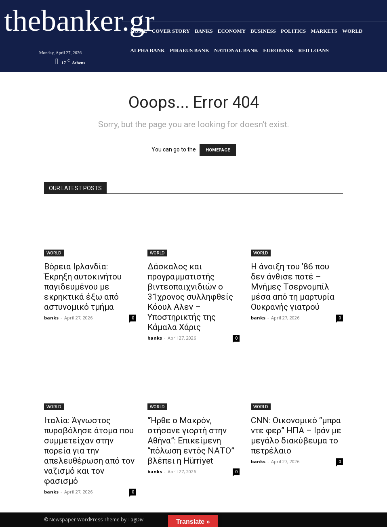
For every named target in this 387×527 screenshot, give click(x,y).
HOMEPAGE (218, 150)
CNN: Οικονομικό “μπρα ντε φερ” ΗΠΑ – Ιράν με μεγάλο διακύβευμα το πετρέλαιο (296, 436)
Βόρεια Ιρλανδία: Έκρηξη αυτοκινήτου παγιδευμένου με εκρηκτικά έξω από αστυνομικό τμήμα (83, 287)
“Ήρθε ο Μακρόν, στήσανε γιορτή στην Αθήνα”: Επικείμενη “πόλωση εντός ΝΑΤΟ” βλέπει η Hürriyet (190, 441)
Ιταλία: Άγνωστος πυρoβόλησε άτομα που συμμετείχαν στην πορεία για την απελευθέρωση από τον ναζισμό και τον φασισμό (89, 451)
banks (51, 318)
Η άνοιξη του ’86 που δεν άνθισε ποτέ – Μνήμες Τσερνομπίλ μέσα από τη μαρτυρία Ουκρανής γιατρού (292, 287)
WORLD (53, 253)
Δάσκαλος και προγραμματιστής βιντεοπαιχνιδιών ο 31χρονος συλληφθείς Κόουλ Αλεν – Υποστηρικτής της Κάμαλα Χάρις (190, 297)
